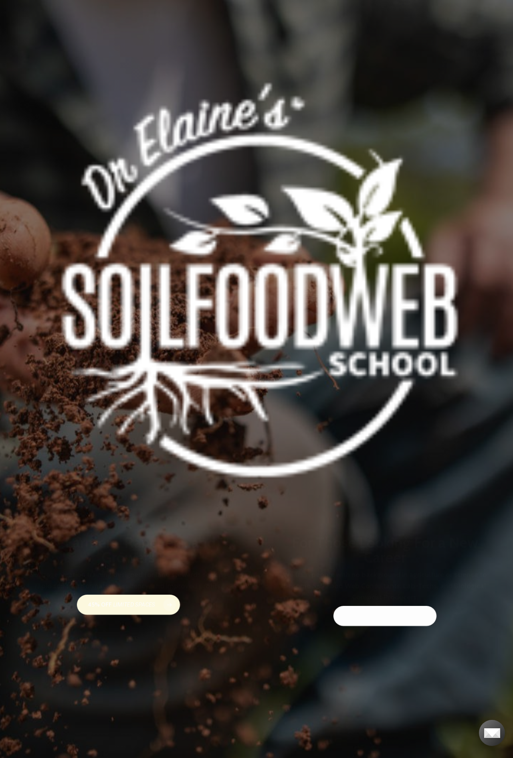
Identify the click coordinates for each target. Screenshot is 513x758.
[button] (128, 604)
